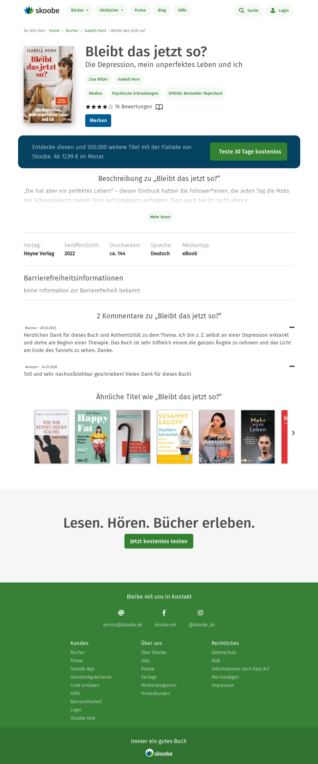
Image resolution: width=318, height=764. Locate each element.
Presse (147, 669)
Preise (140, 10)
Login (279, 10)
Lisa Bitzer (98, 79)
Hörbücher (110, 10)
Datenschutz (224, 652)
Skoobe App (82, 669)
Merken (98, 120)
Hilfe (182, 10)
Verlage (149, 677)
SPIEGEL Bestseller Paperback (195, 93)
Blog (162, 10)
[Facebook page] (165, 618)
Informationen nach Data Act (240, 669)
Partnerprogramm (159, 685)
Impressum (223, 685)
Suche (248, 10)
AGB (216, 660)
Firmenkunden (155, 693)
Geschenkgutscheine (91, 677)
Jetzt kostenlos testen (159, 541)
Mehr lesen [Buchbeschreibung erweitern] (160, 217)
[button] (293, 433)
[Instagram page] (202, 618)
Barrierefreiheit (86, 701)
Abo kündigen (225, 677)
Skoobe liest (83, 718)
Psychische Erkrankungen (135, 93)
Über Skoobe (154, 652)
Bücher (78, 10)
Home (54, 30)
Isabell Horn (95, 30)
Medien (95, 93)
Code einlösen (85, 685)
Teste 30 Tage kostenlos (250, 151)
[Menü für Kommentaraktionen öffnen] (292, 327)
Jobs (145, 660)
